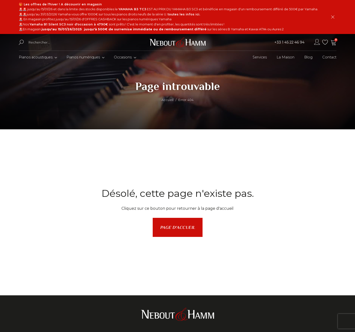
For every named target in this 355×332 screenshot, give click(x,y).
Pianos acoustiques (36, 57)
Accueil (167, 100)
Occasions (123, 57)
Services (260, 57)
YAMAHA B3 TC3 (132, 9)
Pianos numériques (83, 57)
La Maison (285, 57)
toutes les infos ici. (184, 14)
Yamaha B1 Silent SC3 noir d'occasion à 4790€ (69, 24)
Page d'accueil (177, 227)
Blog (308, 57)
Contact (329, 57)
